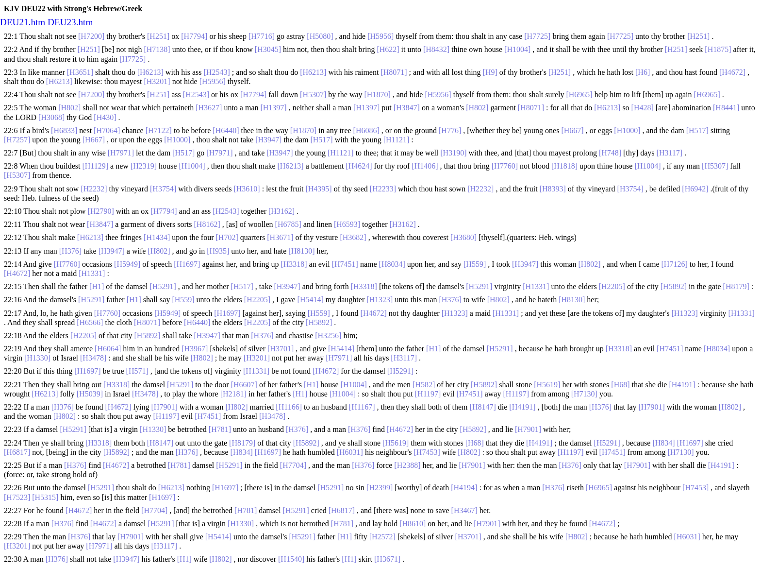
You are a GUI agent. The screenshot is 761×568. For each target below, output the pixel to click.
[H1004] (517, 49)
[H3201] (157, 81)
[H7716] (261, 36)
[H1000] (627, 130)
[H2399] (379, 487)
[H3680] (463, 237)
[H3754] (163, 189)
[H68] (620, 384)
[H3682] (353, 237)
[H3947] (268, 140)
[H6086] (366, 130)
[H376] (70, 251)
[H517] (697, 130)
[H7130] (584, 394)
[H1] (96, 286)
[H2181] (233, 394)
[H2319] (144, 166)
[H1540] (291, 559)
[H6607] (244, 384)
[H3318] (294, 264)
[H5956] (380, 36)
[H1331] (92, 273)
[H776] (450, 130)
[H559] (474, 264)
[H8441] (726, 107)
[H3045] (268, 49)
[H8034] (392, 264)
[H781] (220, 429)
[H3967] (195, 348)
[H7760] (505, 166)
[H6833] (64, 130)
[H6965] (579, 94)
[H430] (105, 117)
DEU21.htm (22, 22)
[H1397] (273, 107)
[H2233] (383, 189)
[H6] (642, 72)
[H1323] (379, 299)
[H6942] (695, 189)
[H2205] (612, 286)
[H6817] (17, 452)
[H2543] (217, 72)
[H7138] (157, 49)
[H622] (388, 49)
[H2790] (101, 211)
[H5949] (127, 264)
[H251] (158, 36)
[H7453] (427, 452)
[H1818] (564, 166)
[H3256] (328, 335)
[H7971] (121, 153)
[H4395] (318, 189)
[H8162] (207, 224)
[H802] (69, 107)
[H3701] (280, 348)
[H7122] (159, 130)
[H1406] (425, 166)
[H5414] (311, 299)
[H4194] (464, 487)
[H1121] (396, 140)
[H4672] (732, 72)
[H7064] (107, 130)
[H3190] (453, 153)
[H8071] (393, 72)
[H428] (642, 107)
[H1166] (289, 407)
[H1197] (428, 394)
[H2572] (382, 537)
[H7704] (293, 465)
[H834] (663, 443)
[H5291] (163, 286)
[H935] (218, 251)
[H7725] (537, 36)
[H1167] (362, 407)
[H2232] (94, 189)
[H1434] (157, 237)
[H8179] (736, 286)
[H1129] (95, 166)
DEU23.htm (70, 22)
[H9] (490, 72)
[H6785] (288, 224)
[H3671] (280, 237)
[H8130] (301, 251)
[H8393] (553, 189)
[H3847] (407, 107)
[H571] (137, 371)
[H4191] (682, 384)
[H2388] (407, 465)
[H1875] (718, 49)
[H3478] (93, 358)
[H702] (227, 237)
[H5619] (547, 384)
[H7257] (17, 140)
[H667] (572, 130)
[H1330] (37, 358)
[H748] (610, 153)
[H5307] (313, 94)
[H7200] (91, 36)
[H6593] (347, 224)
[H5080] (320, 36)
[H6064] (108, 348)
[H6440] (226, 130)
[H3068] (51, 117)
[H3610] (246, 189)
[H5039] (90, 394)
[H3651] (80, 72)
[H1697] (187, 264)
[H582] (424, 384)
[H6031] (350, 452)
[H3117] (670, 153)
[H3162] (281, 211)
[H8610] (412, 523)
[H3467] (464, 510)
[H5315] (45, 497)
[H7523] (17, 497)
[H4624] (359, 166)
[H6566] (90, 322)
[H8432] (436, 49)
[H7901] (164, 407)
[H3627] (209, 107)
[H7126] (675, 264)
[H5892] (674, 286)
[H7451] (345, 264)
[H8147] (483, 407)
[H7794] (194, 36)
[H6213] (150, 72)
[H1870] (377, 94)
